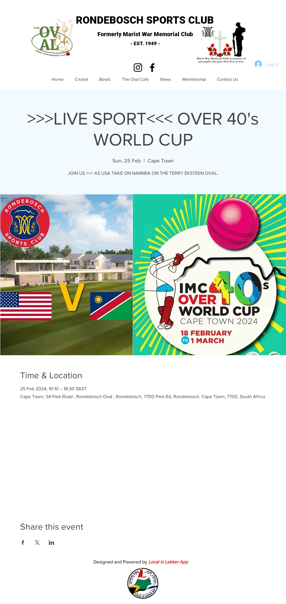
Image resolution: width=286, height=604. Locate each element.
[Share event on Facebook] (23, 542)
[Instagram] (138, 67)
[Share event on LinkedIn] (51, 542)
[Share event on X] (37, 542)
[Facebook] (152, 67)
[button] (223, 44)
